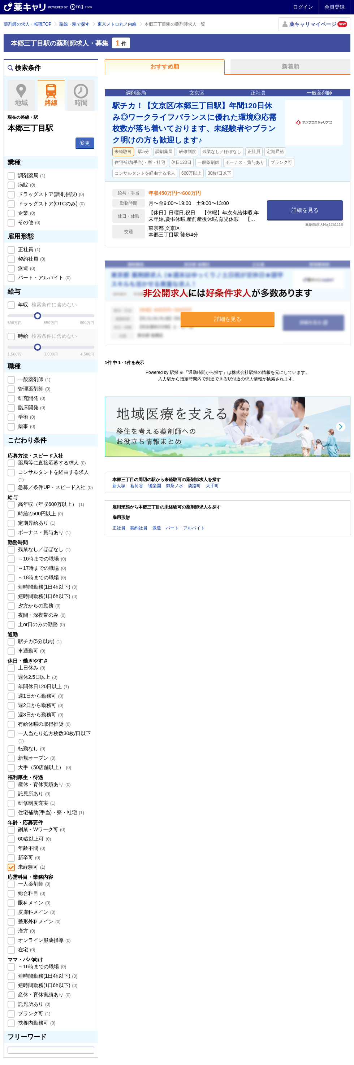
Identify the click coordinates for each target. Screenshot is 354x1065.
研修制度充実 (36, 803)
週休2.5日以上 (37, 677)
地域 (21, 95)
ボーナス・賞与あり (44, 532)
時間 (81, 95)
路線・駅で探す (74, 24)
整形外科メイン (39, 921)
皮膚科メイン (36, 912)
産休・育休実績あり (44, 784)
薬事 (26, 426)
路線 (51, 95)
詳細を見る (305, 210)
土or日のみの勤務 (41, 624)
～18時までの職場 (41, 577)
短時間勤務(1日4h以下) (47, 587)
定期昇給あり (36, 523)
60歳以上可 (34, 839)
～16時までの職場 (41, 559)
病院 (26, 185)
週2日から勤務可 (40, 705)
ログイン (303, 7)
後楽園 (154, 485)
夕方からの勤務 (39, 605)
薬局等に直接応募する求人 (51, 463)
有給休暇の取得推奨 (44, 724)
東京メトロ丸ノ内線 (117, 24)
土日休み (31, 668)
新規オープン (36, 758)
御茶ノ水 (174, 485)
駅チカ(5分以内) (39, 641)
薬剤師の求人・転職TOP (27, 24)
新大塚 (118, 485)
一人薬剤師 (34, 884)
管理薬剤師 (34, 389)
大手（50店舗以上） (44, 767)
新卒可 (28, 857)
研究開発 (31, 398)
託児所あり (34, 793)
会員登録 (334, 7)
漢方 (26, 931)
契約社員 (31, 259)
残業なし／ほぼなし (44, 549)
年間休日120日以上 (43, 686)
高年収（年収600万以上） (50, 504)
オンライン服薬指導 (44, 940)
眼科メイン (34, 902)
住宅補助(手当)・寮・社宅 (50, 812)
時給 (47, 336)
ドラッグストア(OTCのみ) (51, 203)
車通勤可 (31, 651)
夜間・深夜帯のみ (41, 615)
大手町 (212, 485)
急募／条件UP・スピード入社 (55, 487)
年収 (47, 304)
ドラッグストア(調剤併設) (50, 194)
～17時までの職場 (41, 568)
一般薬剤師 (34, 379)
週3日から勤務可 (40, 714)
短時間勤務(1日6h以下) (47, 596)
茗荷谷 (136, 485)
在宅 (26, 949)
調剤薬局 (31, 175)
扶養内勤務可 (36, 1023)
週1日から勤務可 (40, 696)
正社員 (28, 249)
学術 (26, 417)
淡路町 (194, 485)
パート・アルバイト (44, 277)
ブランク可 (34, 1013)
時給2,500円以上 (40, 513)
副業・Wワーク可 (41, 829)
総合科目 (31, 893)
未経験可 (31, 867)
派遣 (26, 268)
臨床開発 (31, 407)
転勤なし (31, 748)
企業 (26, 213)
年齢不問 (31, 848)
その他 (28, 222)
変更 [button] (85, 143)
